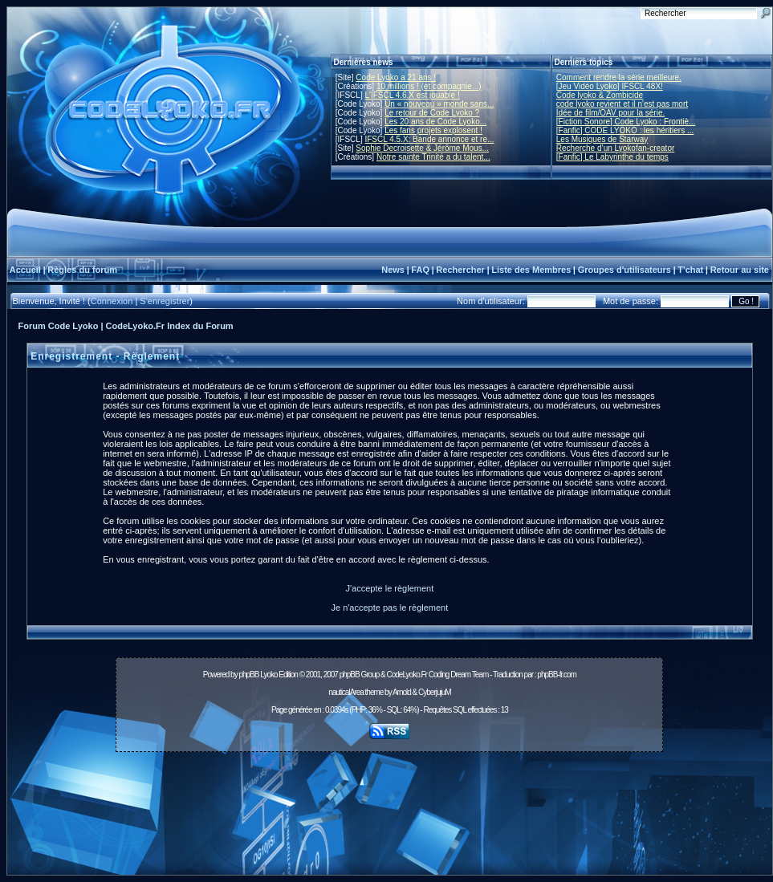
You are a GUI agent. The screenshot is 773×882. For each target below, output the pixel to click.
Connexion (112, 301)
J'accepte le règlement (390, 588)
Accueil (25, 269)
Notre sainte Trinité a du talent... (433, 156)
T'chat (690, 269)
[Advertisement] (389, 818)
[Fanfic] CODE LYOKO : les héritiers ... (625, 130)
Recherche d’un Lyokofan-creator (615, 148)
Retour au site (739, 269)
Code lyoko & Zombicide (599, 95)
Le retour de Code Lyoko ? (431, 112)
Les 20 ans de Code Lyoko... (435, 121)
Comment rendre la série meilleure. (618, 77)
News (393, 269)
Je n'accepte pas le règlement (389, 607)
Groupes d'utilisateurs (624, 269)
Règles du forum (82, 269)
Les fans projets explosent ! (433, 130)
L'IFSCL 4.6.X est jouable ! (411, 95)
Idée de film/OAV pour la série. (610, 112)
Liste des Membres (531, 269)
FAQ (420, 269)
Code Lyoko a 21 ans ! (396, 77)
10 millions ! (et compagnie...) (429, 86)
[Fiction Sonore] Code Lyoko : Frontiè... (626, 121)
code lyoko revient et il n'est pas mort (622, 104)
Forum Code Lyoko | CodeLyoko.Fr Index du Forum (126, 326)
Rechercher (460, 269)
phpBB (248, 674)
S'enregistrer (164, 301)
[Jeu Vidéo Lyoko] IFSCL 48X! (609, 86)
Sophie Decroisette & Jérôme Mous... (422, 148)
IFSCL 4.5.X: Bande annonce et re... (429, 139)
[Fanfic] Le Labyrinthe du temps (612, 156)
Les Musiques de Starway (602, 139)
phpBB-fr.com (556, 674)
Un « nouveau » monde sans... (439, 104)
